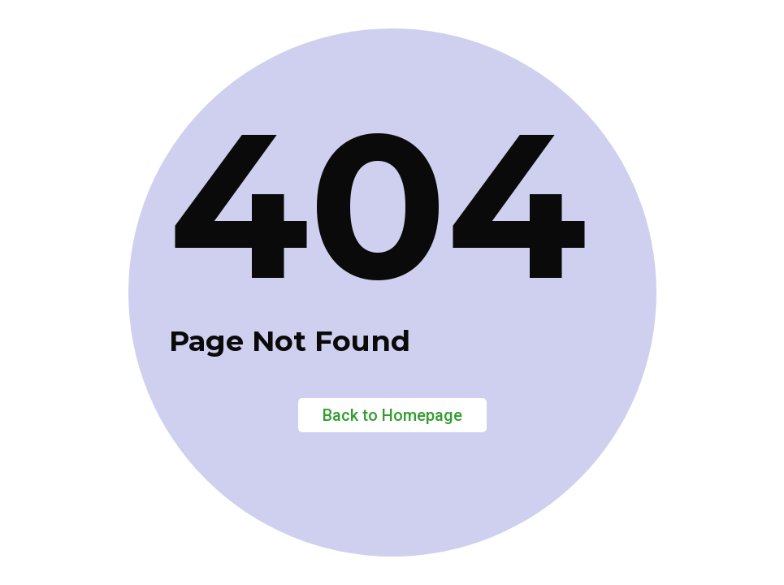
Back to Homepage (392, 415)
